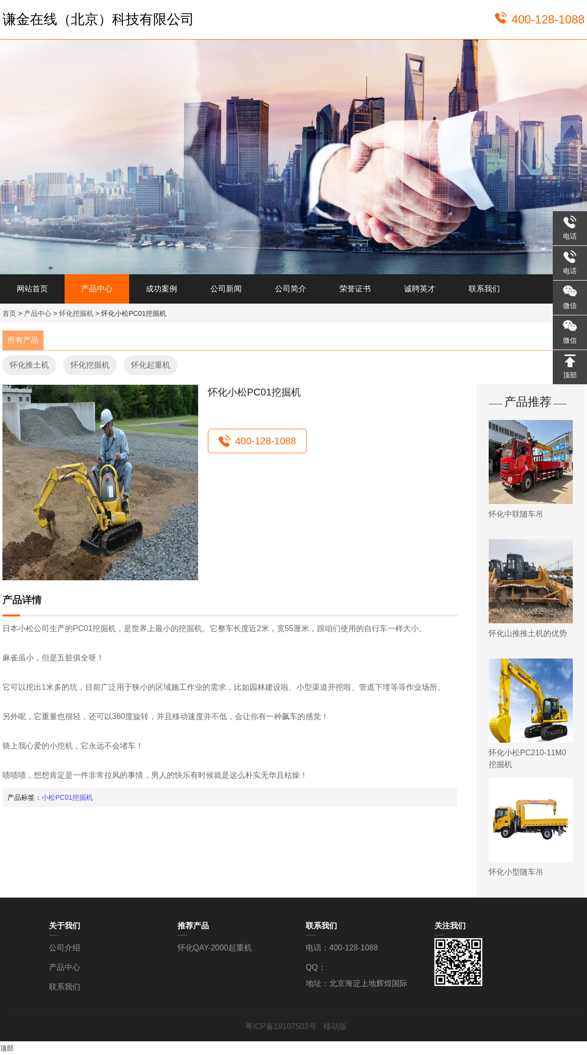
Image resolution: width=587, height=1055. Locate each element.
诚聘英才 (419, 289)
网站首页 (32, 289)
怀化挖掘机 (76, 313)
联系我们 (484, 289)
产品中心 (97, 289)
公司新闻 (226, 289)
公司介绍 (64, 948)
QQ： (316, 967)
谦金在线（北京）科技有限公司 (98, 19)
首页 (9, 313)
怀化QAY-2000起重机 (215, 948)
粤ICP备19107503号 (281, 1026)
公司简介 (290, 289)
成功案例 (161, 289)
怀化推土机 (29, 365)
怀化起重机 (150, 365)
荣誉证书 (355, 289)
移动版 (335, 1026)
